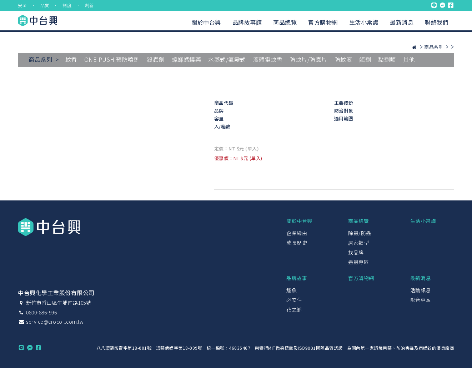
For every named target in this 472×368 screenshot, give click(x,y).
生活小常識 (364, 22)
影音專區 (420, 299)
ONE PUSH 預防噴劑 (112, 59)
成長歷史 (296, 242)
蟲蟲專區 (358, 261)
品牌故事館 (247, 22)
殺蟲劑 (156, 59)
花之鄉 (294, 309)
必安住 (294, 299)
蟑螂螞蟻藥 (186, 59)
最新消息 (401, 22)
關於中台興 (206, 22)
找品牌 (356, 252)
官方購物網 (323, 22)
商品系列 (433, 47)
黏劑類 (387, 59)
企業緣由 (296, 233)
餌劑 (365, 59)
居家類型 (358, 242)
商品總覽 (285, 22)
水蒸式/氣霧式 (227, 59)
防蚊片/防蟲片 (308, 59)
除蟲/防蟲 (359, 233)
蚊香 (71, 59)
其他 (409, 59)
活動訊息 (420, 290)
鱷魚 (291, 290)
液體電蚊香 (268, 59)
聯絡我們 (436, 22)
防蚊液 (343, 59)
